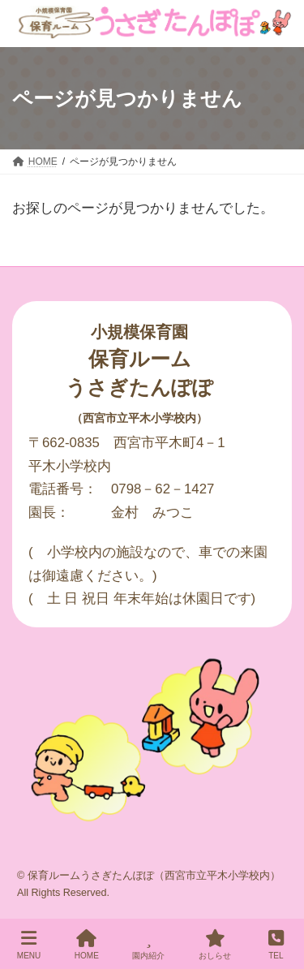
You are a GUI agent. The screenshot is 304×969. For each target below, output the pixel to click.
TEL (276, 944)
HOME (87, 944)
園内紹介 (148, 944)
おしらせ (215, 944)
